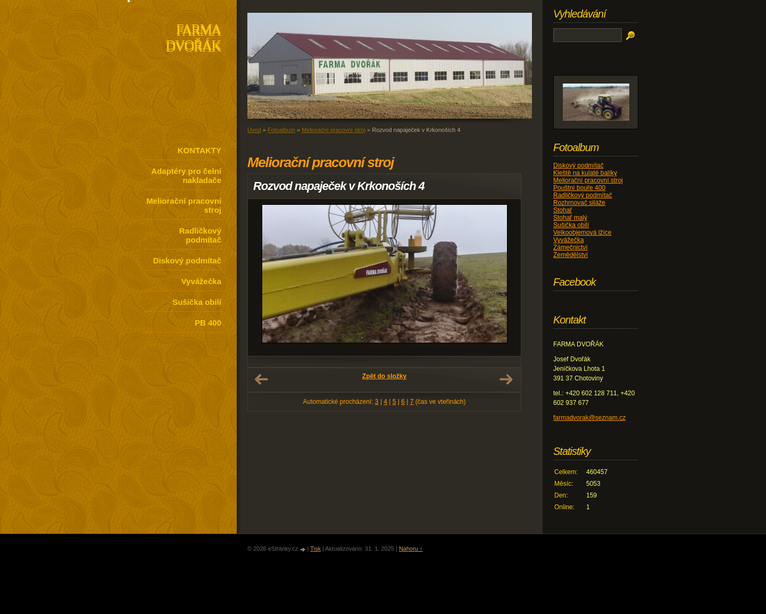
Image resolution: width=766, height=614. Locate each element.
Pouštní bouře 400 (579, 188)
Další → (506, 379)
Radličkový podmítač (200, 235)
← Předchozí (261, 379)
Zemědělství (570, 255)
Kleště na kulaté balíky (585, 173)
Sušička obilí (196, 301)
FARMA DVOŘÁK (193, 39)
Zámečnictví (570, 247)
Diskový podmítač (187, 260)
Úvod (254, 130)
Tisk (315, 548)
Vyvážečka (201, 281)
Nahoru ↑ (411, 548)
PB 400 (208, 322)
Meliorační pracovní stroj (183, 205)
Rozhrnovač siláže (579, 202)
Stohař (562, 210)
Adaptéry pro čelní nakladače (186, 176)
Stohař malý (570, 217)
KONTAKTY (199, 150)
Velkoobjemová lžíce (582, 232)
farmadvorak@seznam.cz (589, 417)
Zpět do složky (384, 376)
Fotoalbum (281, 130)
